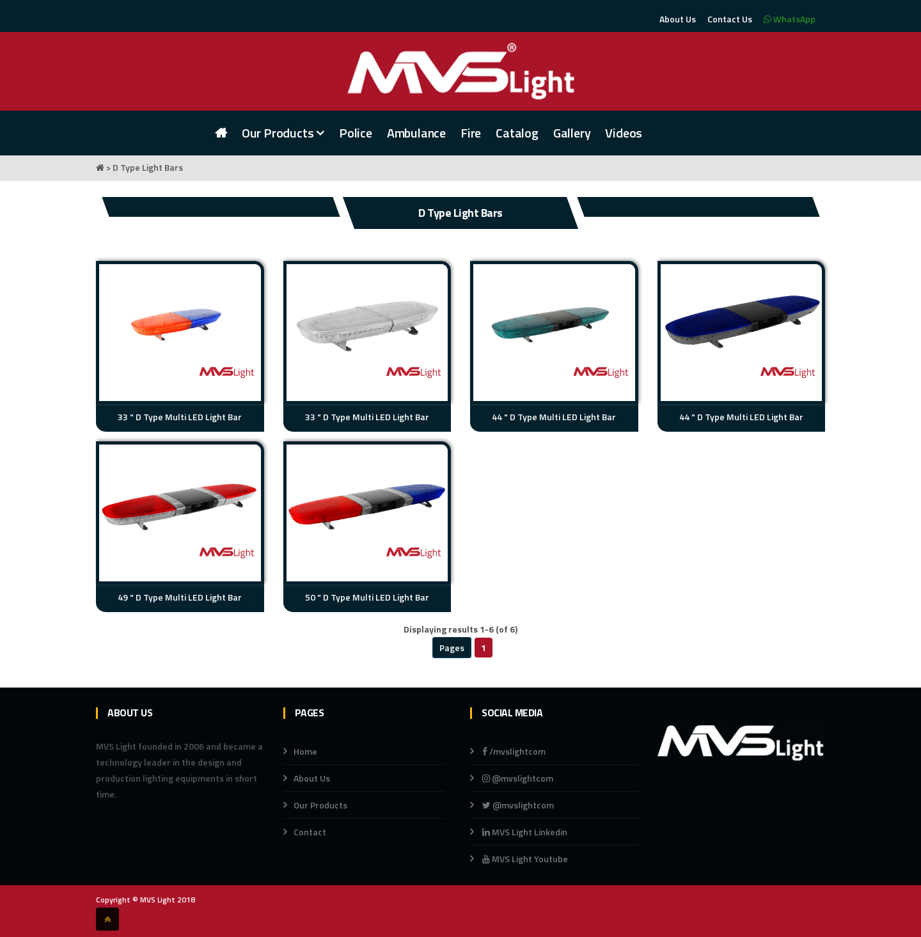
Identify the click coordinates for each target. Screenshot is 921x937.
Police (355, 133)
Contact (310, 832)
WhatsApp (789, 19)
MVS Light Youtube (525, 858)
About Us (677, 19)
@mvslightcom (517, 778)
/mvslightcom (514, 751)
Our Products (283, 133)
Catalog (517, 133)
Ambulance (416, 133)
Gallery (572, 133)
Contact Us (729, 19)
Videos (623, 133)
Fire (470, 133)
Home (305, 751)
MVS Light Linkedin (523, 832)
